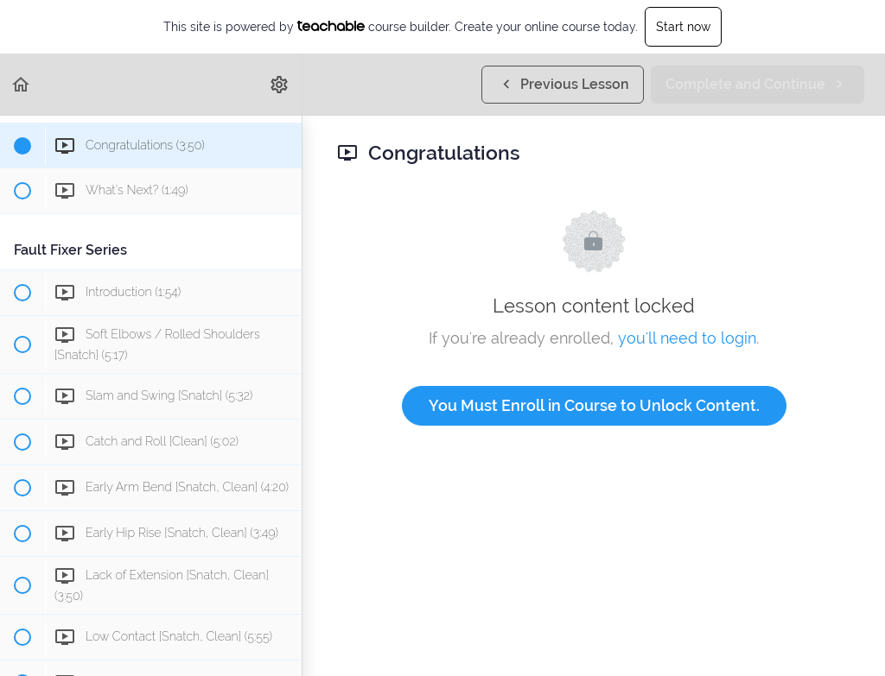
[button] (21, 84)
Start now (683, 27)
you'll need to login (687, 338)
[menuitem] (280, 84)
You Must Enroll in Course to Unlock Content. (594, 405)
